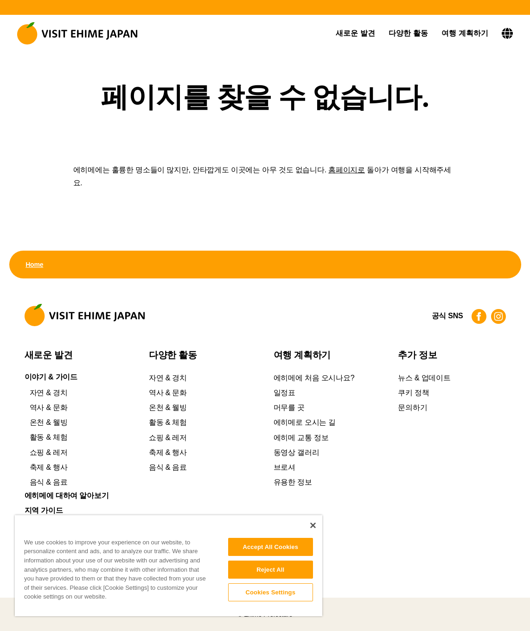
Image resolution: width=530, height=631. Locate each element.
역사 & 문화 (49, 407)
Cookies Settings (270, 592)
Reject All (270, 569)
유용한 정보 (293, 482)
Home (34, 264)
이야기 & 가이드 (51, 377)
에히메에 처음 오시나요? (314, 378)
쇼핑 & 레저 (49, 452)
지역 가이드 (44, 510)
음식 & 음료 (49, 482)
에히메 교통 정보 (301, 438)
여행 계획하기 (464, 33)
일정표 (284, 393)
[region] (168, 565)
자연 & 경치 (49, 393)
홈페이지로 (346, 170)
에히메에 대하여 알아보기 (67, 495)
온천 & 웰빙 (49, 422)
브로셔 (284, 467)
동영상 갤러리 (296, 452)
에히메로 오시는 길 (305, 422)
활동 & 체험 (49, 437)
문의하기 (412, 407)
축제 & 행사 (49, 467)
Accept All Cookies (270, 546)
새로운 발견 (355, 33)
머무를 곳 (289, 407)
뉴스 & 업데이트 (424, 378)
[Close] (313, 525)
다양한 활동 (408, 33)
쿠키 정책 (413, 393)
